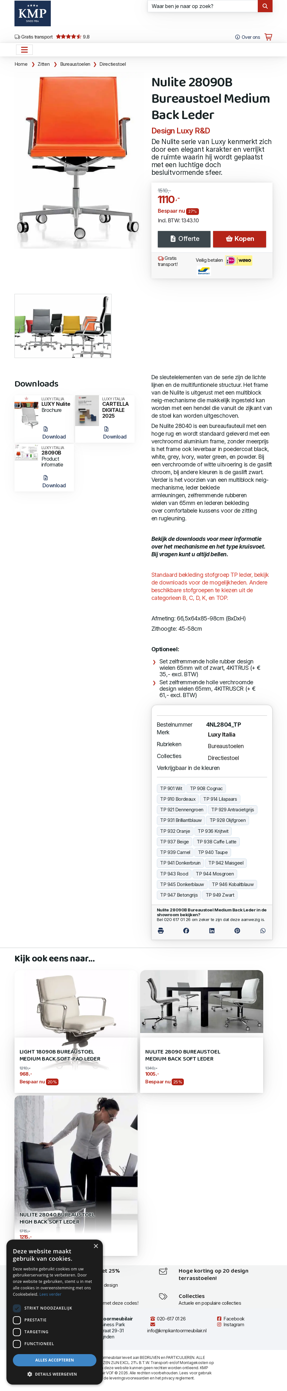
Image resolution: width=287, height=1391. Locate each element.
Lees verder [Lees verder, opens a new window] (51, 1294)
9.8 (73, 37)
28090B (55, 451)
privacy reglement (177, 1378)
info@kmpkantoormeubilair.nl (176, 1327)
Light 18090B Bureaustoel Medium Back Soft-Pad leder (60, 1055)
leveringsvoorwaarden (129, 1378)
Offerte (184, 239)
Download (54, 433)
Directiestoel (112, 64)
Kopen (239, 239)
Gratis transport (33, 37)
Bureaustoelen (75, 64)
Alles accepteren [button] (54, 1360)
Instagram (230, 1324)
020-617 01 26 (167, 1319)
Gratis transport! (168, 261)
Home (21, 64)
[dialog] (54, 1312)
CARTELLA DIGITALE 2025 (116, 408)
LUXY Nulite (55, 402)
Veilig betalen (224, 265)
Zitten (43, 64)
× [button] (95, 1246)
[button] (54, 1374)
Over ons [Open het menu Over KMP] (247, 37)
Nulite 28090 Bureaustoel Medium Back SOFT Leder (182, 1055)
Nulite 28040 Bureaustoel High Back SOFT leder (57, 1218)
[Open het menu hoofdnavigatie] (24, 50)
